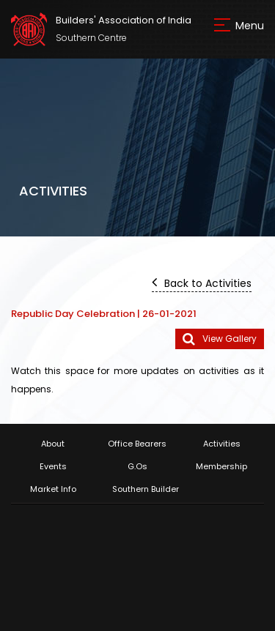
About (53, 443)
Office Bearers (137, 443)
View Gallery (220, 339)
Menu (249, 25)
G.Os (137, 466)
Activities (222, 443)
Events (53, 466)
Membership (221, 466)
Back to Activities (202, 283)
